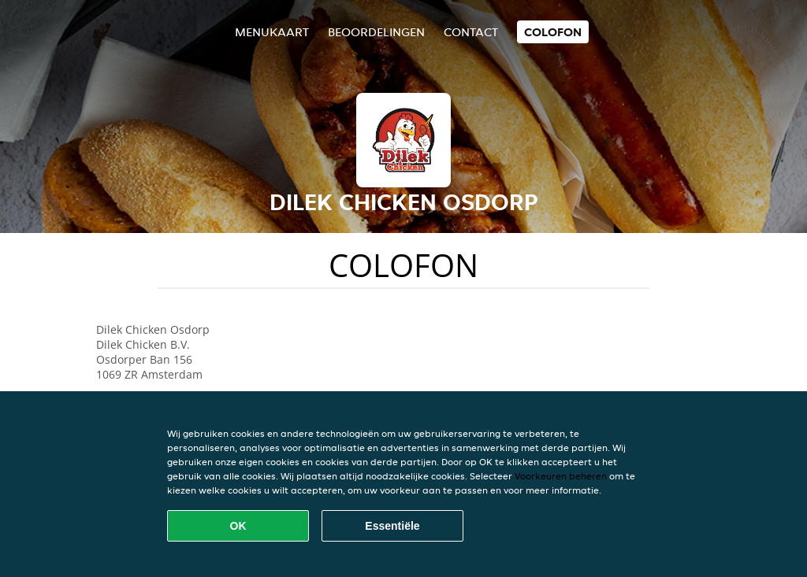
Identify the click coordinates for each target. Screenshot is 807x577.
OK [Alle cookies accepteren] (238, 526)
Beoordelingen (376, 32)
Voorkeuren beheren (561, 476)
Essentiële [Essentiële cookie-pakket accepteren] (392, 526)
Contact (471, 32)
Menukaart (272, 32)
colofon (553, 32)
